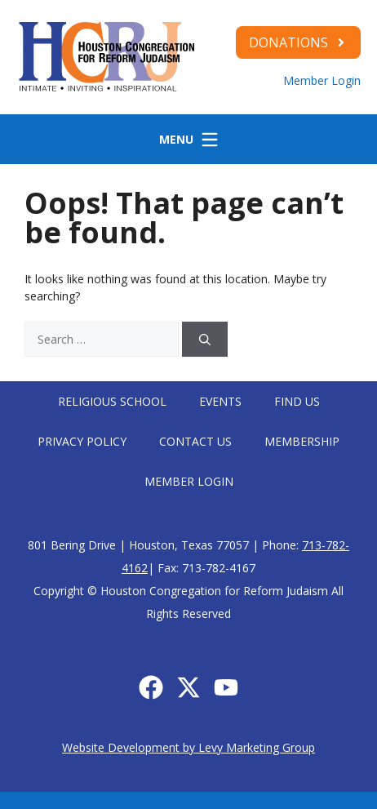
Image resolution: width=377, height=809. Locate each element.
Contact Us (195, 441)
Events (220, 401)
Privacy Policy (82, 441)
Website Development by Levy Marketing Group (188, 747)
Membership (301, 441)
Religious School (112, 401)
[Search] (205, 339)
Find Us (297, 401)
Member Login (322, 80)
